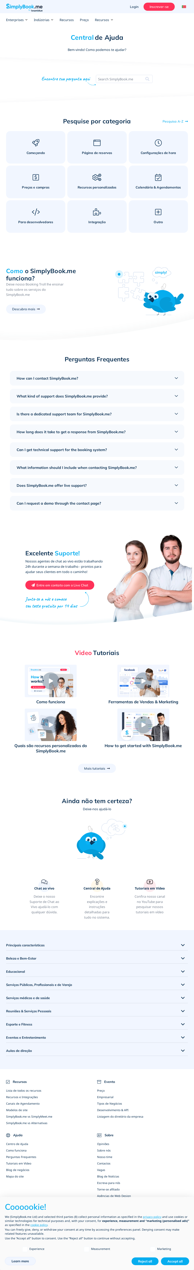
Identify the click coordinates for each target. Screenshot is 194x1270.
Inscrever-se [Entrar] (159, 7)
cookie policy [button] (38, 1225)
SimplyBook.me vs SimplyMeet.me (29, 1116)
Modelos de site (17, 1110)
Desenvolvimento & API (113, 1110)
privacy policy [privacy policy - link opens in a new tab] (152, 1217)
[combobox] (115, 79)
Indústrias (44, 20)
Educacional (15, 971)
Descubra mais (23, 309)
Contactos (103, 1163)
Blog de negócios (17, 1170)
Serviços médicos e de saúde (28, 998)
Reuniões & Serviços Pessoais (28, 1011)
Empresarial (105, 1097)
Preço (84, 20)
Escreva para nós (108, 1183)
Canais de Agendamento (23, 1103)
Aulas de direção (19, 1051)
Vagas (101, 1170)
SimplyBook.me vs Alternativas (26, 1123)
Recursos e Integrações (22, 1097)
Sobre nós (104, 1150)
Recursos (67, 20)
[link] (97, 899)
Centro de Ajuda (17, 1144)
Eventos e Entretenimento (26, 1037)
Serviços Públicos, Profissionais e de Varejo (39, 985)
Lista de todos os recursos (23, 1090)
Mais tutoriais (94, 768)
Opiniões (103, 1144)
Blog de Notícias (108, 1176)
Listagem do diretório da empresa (120, 1116)
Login (134, 7)
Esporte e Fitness (19, 1024)
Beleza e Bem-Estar (21, 958)
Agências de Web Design (114, 1196)
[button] (51, 681)
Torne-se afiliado (108, 1189)
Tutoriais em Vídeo (18, 1163)
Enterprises (17, 20)
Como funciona (16, 1150)
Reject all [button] (145, 1261)
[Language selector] (183, 7)
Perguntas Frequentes (21, 1157)
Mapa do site (15, 1176)
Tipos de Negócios (109, 1103)
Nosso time (104, 1157)
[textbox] (115, 79)
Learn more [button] (20, 1261)
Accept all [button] (175, 1261)
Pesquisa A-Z (173, 121)
